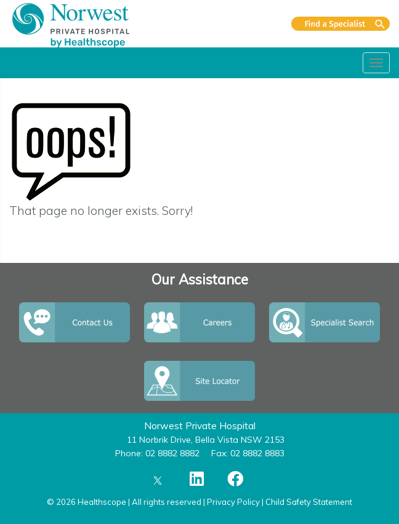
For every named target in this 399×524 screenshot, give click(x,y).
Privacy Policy (233, 502)
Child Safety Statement (308, 502)
